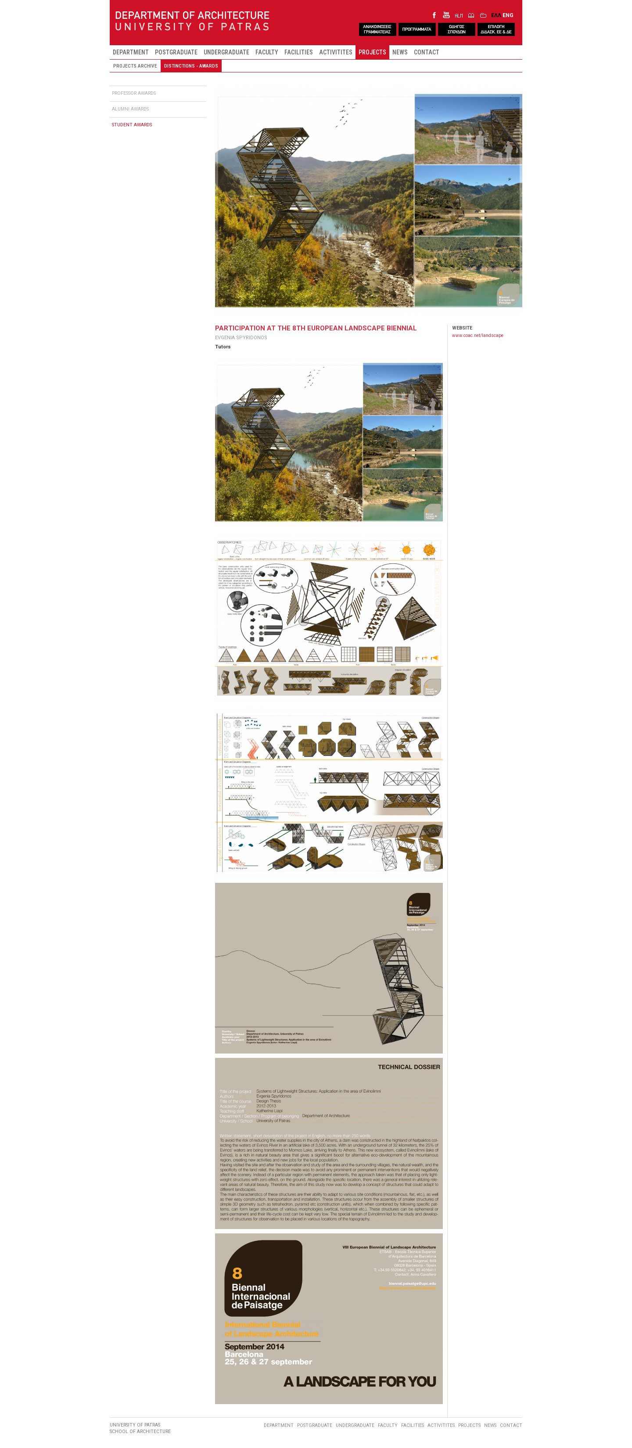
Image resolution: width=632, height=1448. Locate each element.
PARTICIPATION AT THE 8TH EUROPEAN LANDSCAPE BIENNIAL (316, 328)
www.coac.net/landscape (477, 335)
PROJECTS (372, 52)
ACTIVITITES (335, 52)
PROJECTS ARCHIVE (135, 66)
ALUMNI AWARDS (130, 109)
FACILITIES (298, 52)
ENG (508, 15)
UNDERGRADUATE (226, 52)
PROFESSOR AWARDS (134, 93)
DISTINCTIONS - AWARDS (191, 66)
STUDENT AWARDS (132, 125)
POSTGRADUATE (176, 52)
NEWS (400, 52)
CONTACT (426, 52)
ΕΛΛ (496, 15)
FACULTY (266, 52)
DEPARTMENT (131, 52)
